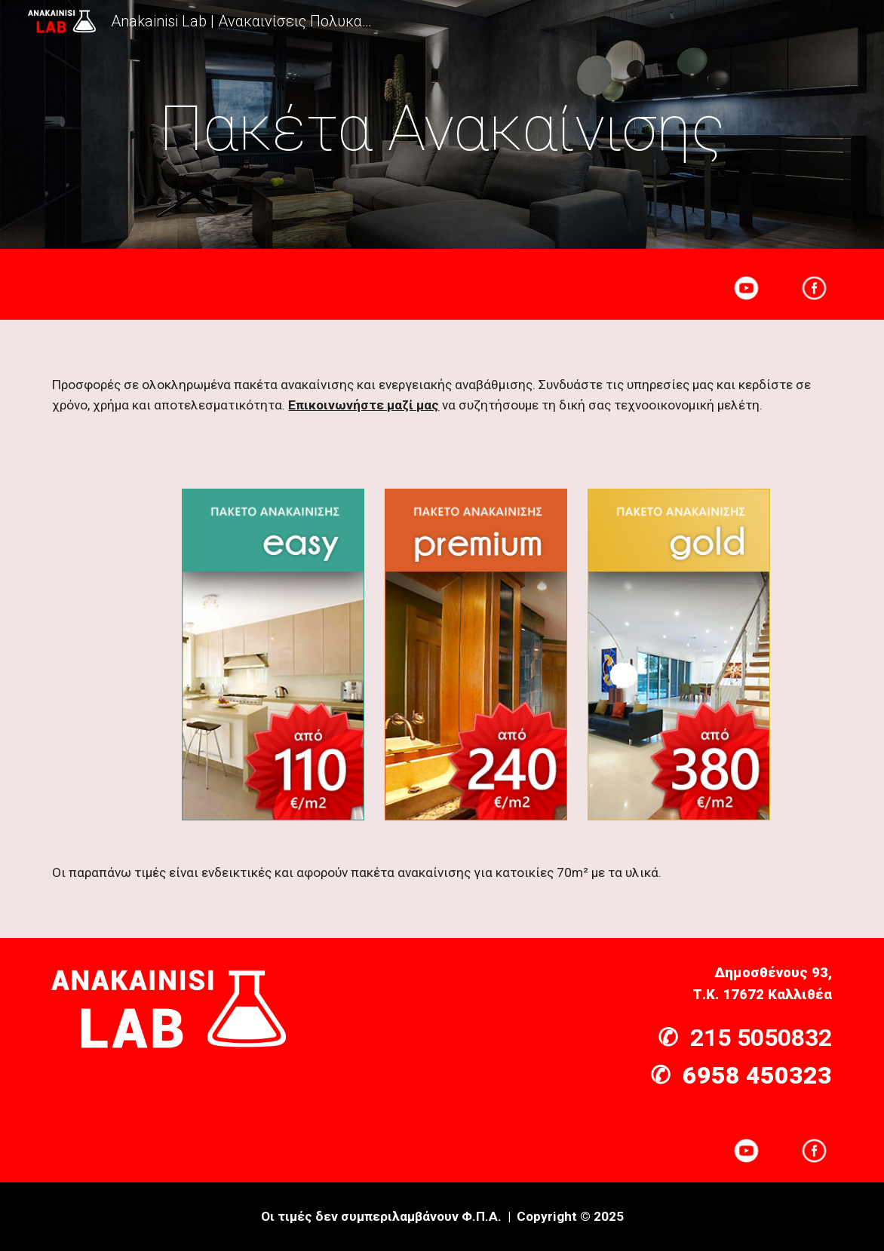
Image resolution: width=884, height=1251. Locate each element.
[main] (441, 128)
